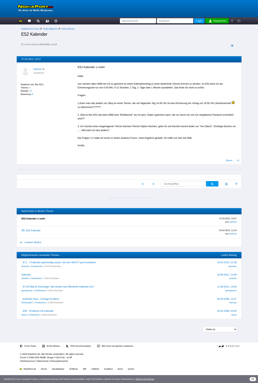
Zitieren (229, 160)
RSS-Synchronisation (78, 346)
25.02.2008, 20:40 (227, 310)
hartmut (37, 69)
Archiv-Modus (51, 346)
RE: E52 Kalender (31, 230)
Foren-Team (28, 346)
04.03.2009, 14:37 (227, 298)
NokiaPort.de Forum (30, 29)
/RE (84, 369)
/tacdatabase (58, 369)
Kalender (26, 274)
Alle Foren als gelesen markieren (115, 346)
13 (30, 91)
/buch (120, 369)
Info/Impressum (27, 361)
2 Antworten (36, 278)
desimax (25, 266)
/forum (44, 369)
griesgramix (27, 290)
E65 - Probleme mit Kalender (38, 310)
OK (252, 379)
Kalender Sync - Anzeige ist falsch (41, 298)
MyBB (43, 357)
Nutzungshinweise (59, 361)
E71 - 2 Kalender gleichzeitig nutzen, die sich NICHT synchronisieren (59, 262)
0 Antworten (37, 266)
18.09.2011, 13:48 (227, 274)
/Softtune (73, 369)
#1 (238, 160)
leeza (24, 315)
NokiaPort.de (28, 369)
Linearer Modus (30, 242)
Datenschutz (43, 361)
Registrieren (217, 20)
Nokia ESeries (68, 29)
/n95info (95, 369)
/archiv (131, 369)
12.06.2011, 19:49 (227, 286)
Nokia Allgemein (50, 29)
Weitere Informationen (144, 379)
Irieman (232, 302)
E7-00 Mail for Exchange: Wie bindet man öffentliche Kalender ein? (58, 286)
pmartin (25, 278)
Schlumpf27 (27, 302)
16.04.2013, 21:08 (227, 262)
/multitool (108, 369)
